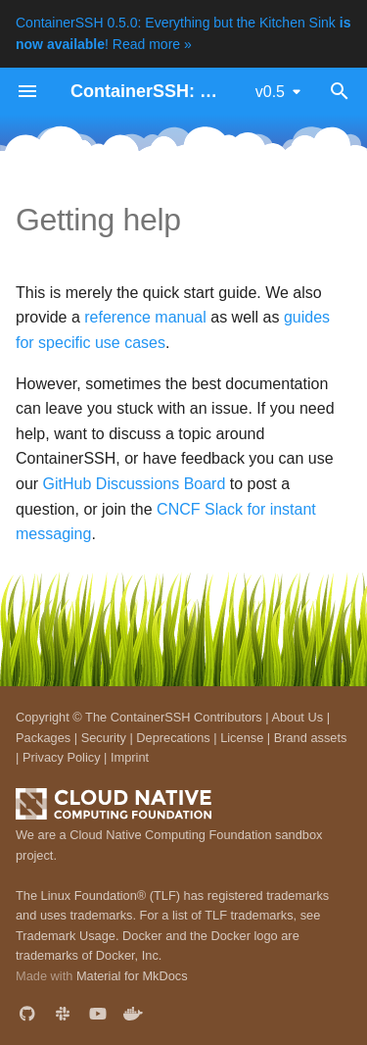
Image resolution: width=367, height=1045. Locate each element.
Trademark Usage (65, 935)
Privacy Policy (62, 757)
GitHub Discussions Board (134, 483)
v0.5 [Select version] (270, 91)
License (241, 737)
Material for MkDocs (132, 976)
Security (103, 737)
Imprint (130, 757)
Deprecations (172, 737)
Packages (43, 737)
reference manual (145, 317)
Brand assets (310, 737)
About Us (297, 717)
